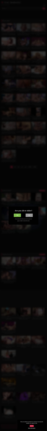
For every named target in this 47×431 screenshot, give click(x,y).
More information (31, 428)
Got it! (31, 425)
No (29, 215)
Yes (17, 215)
